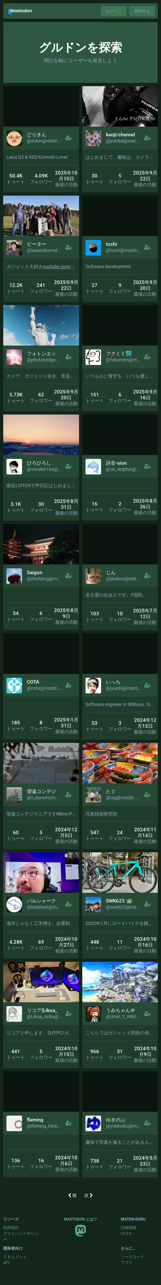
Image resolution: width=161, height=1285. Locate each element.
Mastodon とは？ (81, 1219)
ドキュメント (15, 1257)
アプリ (126, 1262)
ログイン (113, 11)
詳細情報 (128, 1227)
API (6, 1262)
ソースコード (132, 1257)
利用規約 (11, 1227)
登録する (142, 11)
